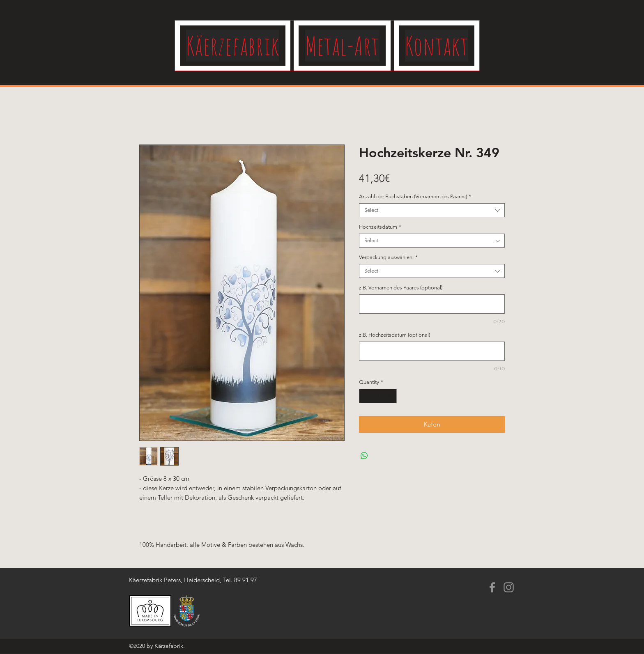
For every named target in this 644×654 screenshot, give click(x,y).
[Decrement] (365, 396)
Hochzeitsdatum (380, 227)
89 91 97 (245, 580)
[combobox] (432, 210)
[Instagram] (508, 587)
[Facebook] (492, 587)
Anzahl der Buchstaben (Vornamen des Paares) (415, 196)
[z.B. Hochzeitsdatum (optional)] (431, 351)
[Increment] (391, 396)
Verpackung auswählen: (388, 257)
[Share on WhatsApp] (364, 456)
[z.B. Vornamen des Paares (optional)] (431, 304)
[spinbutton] (378, 396)
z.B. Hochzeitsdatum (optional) (394, 335)
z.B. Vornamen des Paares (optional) (400, 288)
